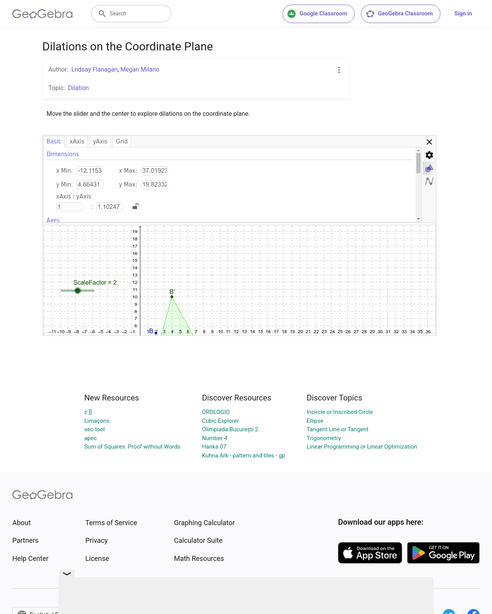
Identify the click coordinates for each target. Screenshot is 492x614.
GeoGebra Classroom (399, 13)
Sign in (463, 13)
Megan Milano (139, 69)
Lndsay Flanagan (94, 69)
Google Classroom (317, 13)
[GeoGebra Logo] (42, 13)
